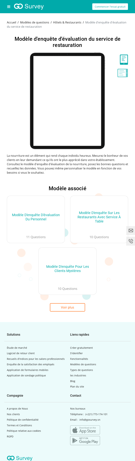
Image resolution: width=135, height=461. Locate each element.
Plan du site (77, 386)
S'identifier (76, 353)
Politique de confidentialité (22, 419)
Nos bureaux (77, 408)
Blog (72, 381)
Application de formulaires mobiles (27, 370)
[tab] (123, 59)
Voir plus (67, 307)
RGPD (10, 436)
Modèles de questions (83, 364)
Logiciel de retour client (21, 353)
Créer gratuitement (81, 347)
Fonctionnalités (79, 359)
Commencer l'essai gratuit (110, 6)
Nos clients (13, 414)
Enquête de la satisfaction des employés (30, 364)
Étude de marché (17, 347)
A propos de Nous (17, 408)
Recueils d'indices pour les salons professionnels (36, 359)
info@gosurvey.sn (89, 419)
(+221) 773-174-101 (96, 414)
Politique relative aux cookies (24, 430)
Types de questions (81, 370)
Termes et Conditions (19, 425)
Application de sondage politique (26, 375)
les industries (78, 375)
